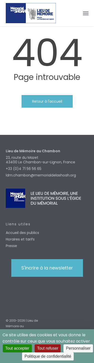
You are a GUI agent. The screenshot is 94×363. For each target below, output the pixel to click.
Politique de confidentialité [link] (48, 356)
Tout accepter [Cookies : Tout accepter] (17, 348)
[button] (85, 13)
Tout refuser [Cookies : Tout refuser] (47, 348)
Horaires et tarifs (20, 239)
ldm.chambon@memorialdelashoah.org (41, 175)
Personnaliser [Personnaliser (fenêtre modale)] (78, 348)
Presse (11, 246)
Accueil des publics (22, 232)
